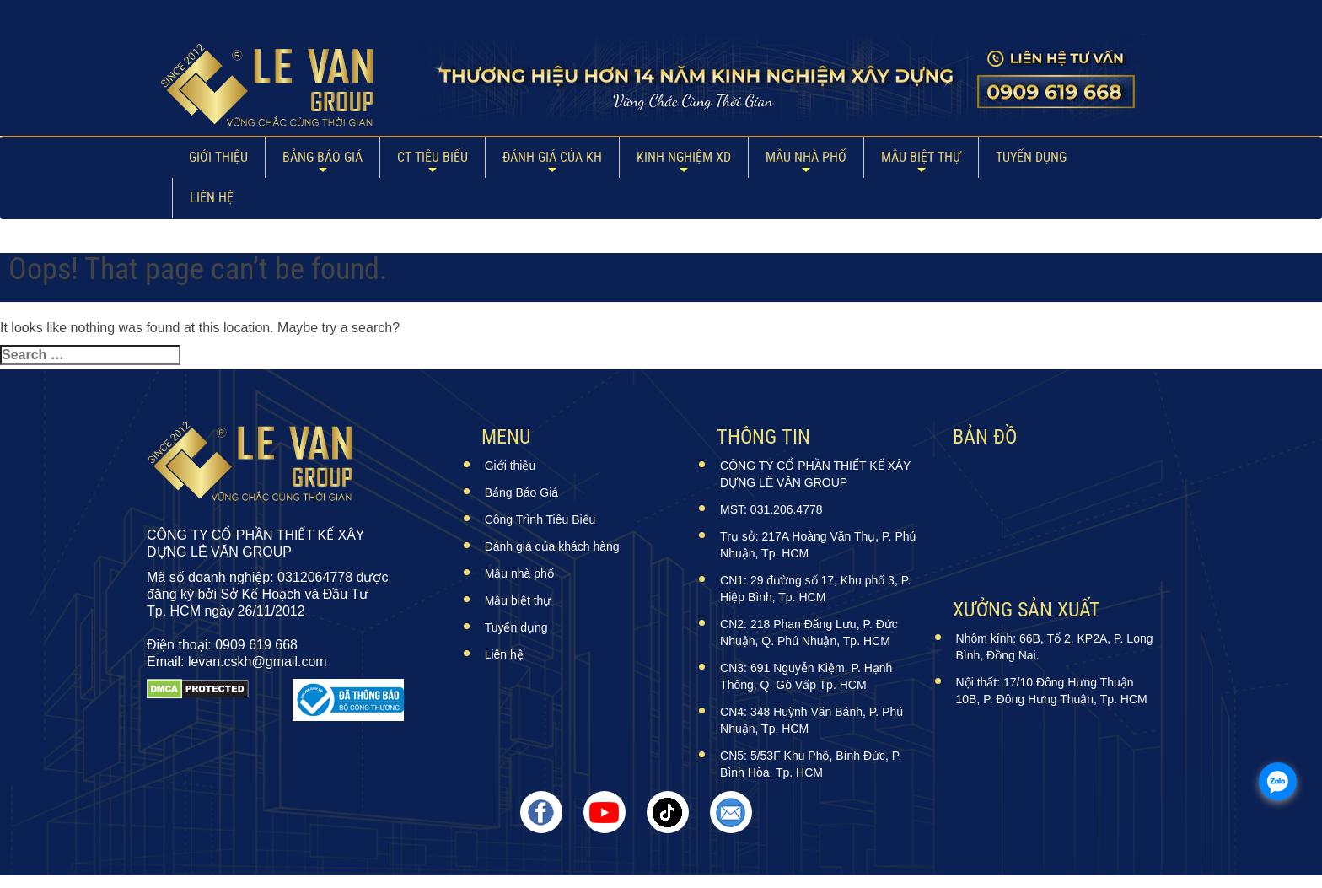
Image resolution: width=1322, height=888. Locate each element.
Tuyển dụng (1031, 157)
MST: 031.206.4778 (771, 509)
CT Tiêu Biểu (432, 157)
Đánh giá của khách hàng (552, 546)
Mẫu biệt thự (921, 157)
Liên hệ (212, 198)
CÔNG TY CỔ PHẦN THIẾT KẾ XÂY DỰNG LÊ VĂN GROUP (815, 474)
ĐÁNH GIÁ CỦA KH (552, 157)
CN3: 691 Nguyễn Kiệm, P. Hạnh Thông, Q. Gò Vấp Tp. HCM (806, 676)
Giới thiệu (218, 157)
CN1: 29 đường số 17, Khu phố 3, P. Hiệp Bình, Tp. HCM (815, 588)
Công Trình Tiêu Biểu (540, 519)
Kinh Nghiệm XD (684, 157)
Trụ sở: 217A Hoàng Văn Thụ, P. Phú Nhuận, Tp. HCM (818, 545)
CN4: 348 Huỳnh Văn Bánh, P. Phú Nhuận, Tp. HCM (811, 720)
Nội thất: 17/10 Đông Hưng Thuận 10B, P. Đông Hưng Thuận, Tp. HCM (1051, 690)
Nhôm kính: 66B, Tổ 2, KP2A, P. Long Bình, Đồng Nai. (1054, 647)
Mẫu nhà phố (806, 157)
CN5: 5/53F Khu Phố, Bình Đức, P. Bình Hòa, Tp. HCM (810, 764)
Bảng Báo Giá (322, 157)
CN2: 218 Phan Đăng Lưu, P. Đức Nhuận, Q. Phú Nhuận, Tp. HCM (809, 632)
